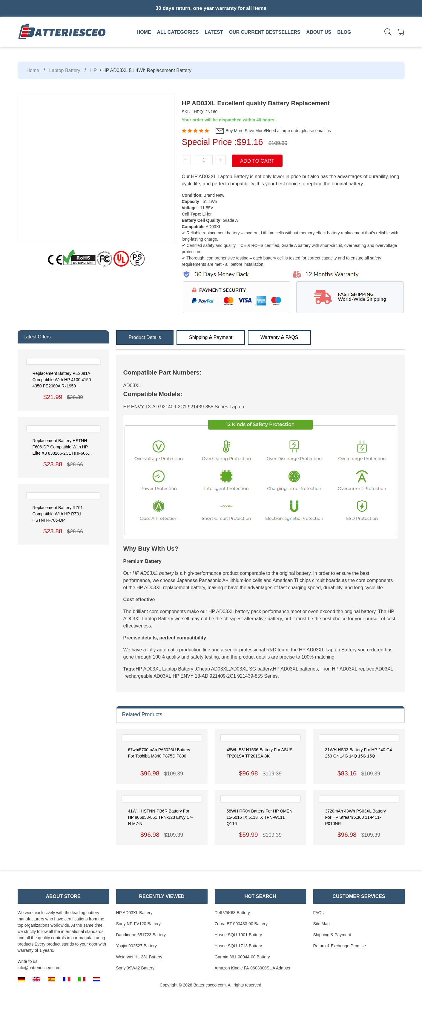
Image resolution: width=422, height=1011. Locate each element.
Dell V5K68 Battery (232, 912)
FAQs (318, 912)
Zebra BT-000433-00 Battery (241, 923)
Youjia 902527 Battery (136, 945)
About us (319, 32)
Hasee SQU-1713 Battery (238, 945)
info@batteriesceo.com (39, 967)
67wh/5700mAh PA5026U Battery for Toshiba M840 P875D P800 (159, 752)
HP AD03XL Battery (134, 912)
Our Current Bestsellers (264, 32)
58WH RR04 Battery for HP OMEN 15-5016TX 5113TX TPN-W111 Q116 (260, 817)
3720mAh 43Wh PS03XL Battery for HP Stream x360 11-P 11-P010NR (355, 817)
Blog (344, 32)
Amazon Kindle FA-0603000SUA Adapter (253, 968)
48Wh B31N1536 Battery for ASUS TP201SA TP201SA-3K (260, 752)
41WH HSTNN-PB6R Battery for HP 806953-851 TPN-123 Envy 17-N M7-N (160, 817)
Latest (214, 32)
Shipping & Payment (210, 337)
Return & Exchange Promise (339, 945)
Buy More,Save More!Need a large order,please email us (273, 131)
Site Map (321, 923)
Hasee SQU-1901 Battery (238, 934)
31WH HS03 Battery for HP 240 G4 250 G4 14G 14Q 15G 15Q (358, 752)
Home (144, 32)
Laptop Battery (64, 70)
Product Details (145, 337)
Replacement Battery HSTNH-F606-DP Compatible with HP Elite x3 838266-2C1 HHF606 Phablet (61, 447)
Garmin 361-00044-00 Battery (242, 957)
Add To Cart (257, 161)
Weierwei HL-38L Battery (139, 957)
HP (93, 70)
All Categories (178, 32)
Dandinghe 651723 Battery (141, 934)
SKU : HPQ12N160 (200, 111)
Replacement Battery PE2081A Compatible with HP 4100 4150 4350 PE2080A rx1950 (62, 379)
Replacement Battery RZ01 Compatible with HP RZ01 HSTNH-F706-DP (58, 514)
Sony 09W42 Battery (135, 968)
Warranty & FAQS (279, 337)
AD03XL (132, 385)
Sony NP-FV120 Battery (138, 923)
